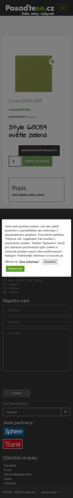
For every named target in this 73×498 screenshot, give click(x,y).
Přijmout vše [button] (15, 268)
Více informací (29, 261)
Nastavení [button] (50, 261)
